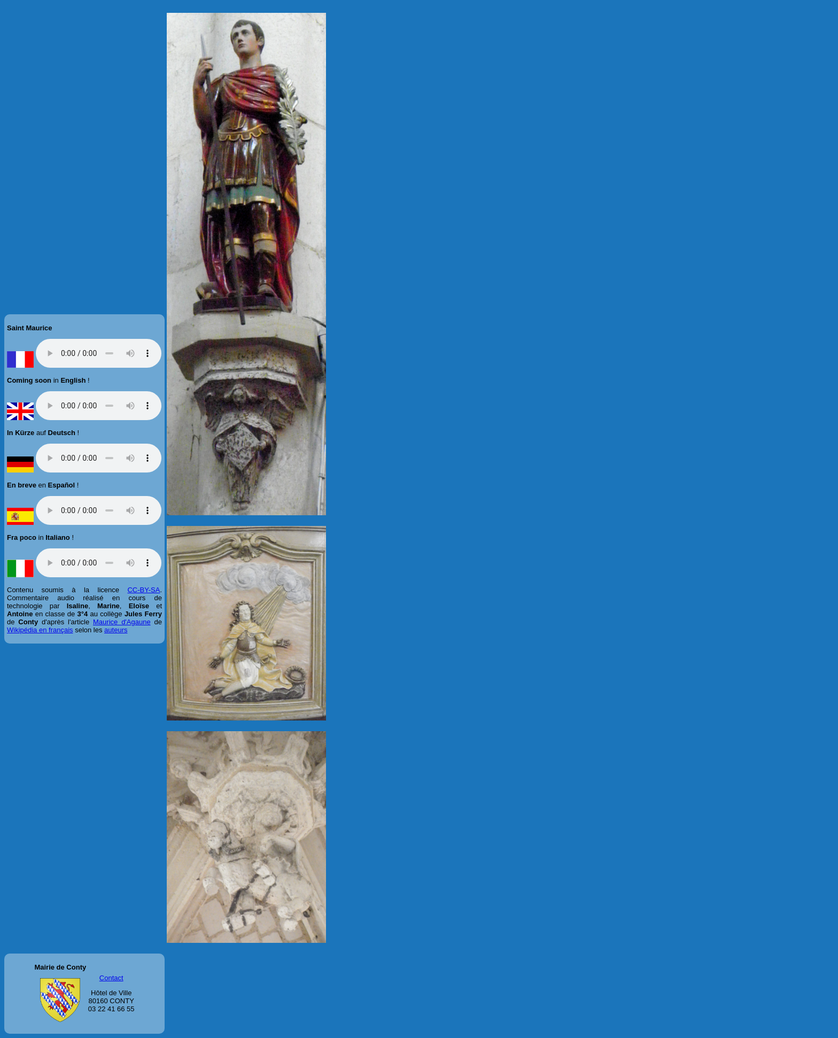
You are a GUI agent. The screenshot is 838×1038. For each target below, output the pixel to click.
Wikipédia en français (40, 630)
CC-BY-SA (143, 590)
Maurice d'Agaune (122, 622)
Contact (111, 978)
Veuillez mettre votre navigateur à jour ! (98, 353)
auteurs (115, 630)
